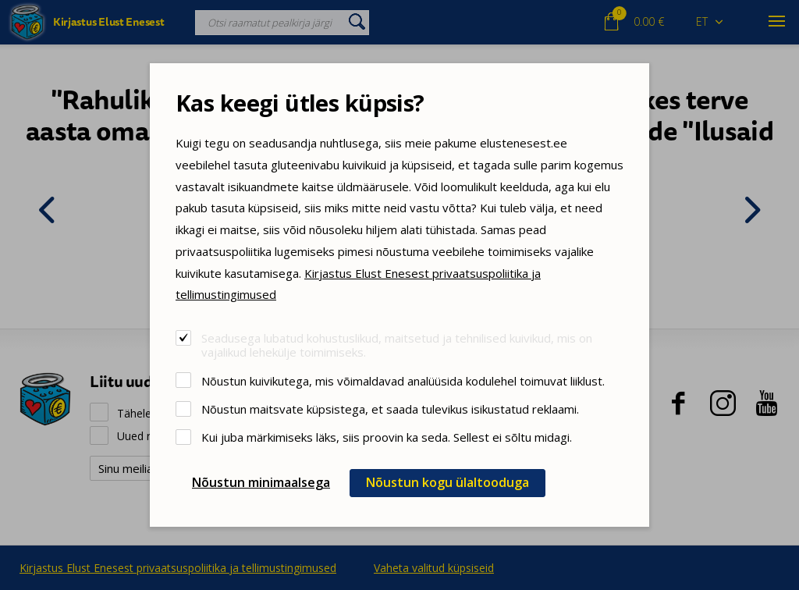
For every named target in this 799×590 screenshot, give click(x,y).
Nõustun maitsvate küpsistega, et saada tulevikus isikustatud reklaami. (390, 408)
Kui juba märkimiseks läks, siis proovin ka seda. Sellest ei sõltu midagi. (386, 436)
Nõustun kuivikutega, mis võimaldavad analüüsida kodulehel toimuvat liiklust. (403, 380)
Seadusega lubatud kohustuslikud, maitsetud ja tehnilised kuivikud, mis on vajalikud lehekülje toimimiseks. (396, 344)
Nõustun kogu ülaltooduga (447, 482)
